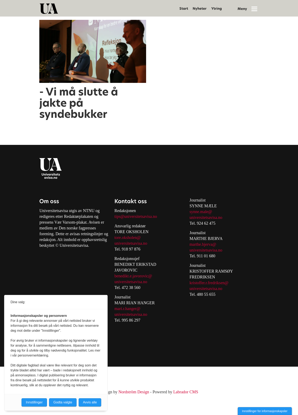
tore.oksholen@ (127, 237)
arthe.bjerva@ (204, 244)
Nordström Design (133, 392)
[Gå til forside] (49, 9)
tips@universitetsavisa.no (135, 216)
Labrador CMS (185, 392)
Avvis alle (90, 402)
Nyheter (200, 8)
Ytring (216, 8)
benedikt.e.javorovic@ (133, 276)
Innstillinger (34, 402)
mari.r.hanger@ (127, 308)
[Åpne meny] (254, 9)
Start (183, 8)
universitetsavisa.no (130, 243)
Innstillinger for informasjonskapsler (264, 411)
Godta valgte (62, 402)
